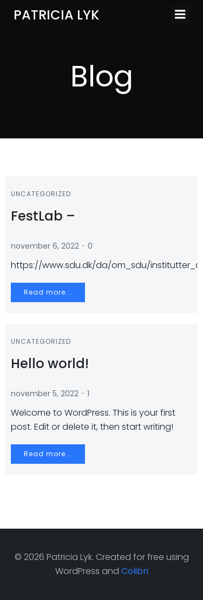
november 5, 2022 (44, 393)
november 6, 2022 (45, 246)
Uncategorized (41, 193)
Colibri (134, 571)
